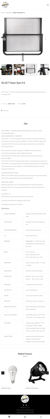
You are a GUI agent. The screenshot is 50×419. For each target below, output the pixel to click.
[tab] (25, 124)
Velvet (24, 103)
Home (2, 12)
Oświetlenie (8, 12)
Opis (25, 123)
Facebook (4, 110)
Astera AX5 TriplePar (32, 388)
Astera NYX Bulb (6, 388)
